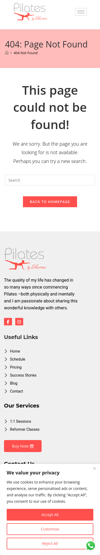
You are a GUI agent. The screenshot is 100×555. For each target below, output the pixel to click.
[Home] (7, 52)
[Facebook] (8, 321)
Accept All (50, 514)
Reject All (50, 543)
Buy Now (23, 446)
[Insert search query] (50, 180)
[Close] (94, 468)
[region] (50, 509)
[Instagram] (19, 321)
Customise (50, 529)
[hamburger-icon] (81, 12)
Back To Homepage (50, 201)
